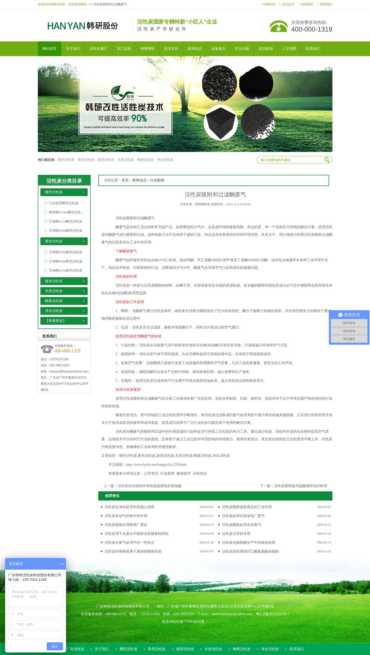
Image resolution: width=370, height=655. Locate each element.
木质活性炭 (125, 160)
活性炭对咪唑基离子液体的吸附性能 (133, 551)
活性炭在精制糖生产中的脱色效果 (248, 542)
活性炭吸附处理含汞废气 (241, 525)
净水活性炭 (165, 160)
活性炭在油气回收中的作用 (126, 516)
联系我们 (326, 4)
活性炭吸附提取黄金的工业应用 (247, 507)
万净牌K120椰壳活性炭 (66, 221)
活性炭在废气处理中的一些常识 (129, 542)
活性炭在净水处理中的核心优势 (129, 507)
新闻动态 (139, 180)
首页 (125, 180)
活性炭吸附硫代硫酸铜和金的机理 (300, 486)
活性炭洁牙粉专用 (236, 534)
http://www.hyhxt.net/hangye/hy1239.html (156, 464)
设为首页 (288, 4)
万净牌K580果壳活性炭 (66, 252)
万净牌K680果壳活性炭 (66, 261)
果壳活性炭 (86, 160)
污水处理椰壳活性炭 (63, 203)
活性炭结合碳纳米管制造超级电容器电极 (150, 486)
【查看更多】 (55, 321)
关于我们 (102, 649)
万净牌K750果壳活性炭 (66, 270)
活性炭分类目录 (64, 181)
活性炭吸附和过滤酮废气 (110, 4)
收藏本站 (269, 4)
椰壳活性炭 (66, 160)
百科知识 (200, 473)
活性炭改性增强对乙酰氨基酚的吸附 (250, 551)
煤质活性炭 (106, 160)
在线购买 (307, 4)
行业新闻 (157, 180)
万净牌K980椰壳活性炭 (66, 230)
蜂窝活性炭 (145, 160)
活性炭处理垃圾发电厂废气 (243, 516)
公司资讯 (151, 473)
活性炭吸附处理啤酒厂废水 (126, 525)
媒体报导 (183, 473)
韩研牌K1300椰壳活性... (66, 212)
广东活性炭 (75, 649)
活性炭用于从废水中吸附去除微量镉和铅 (137, 534)
